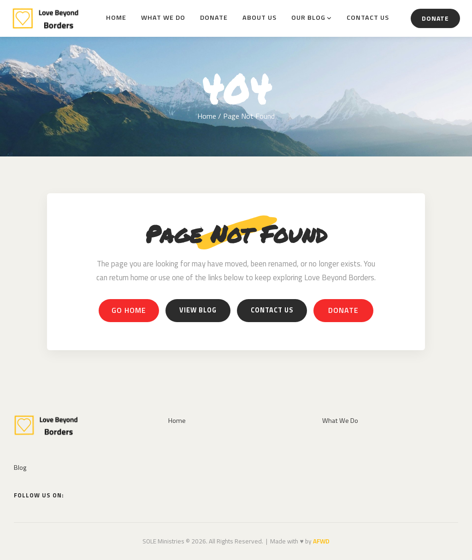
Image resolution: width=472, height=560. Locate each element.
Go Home (129, 310)
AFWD (321, 541)
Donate (214, 17)
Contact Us (368, 17)
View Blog (198, 310)
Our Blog (308, 17)
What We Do (163, 17)
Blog (20, 467)
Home (116, 17)
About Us (259, 17)
